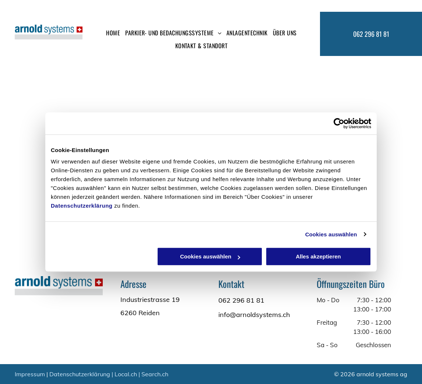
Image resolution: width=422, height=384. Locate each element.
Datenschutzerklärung (82, 205)
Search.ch (154, 374)
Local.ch (126, 374)
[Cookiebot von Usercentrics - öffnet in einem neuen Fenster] (339, 123)
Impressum (30, 374)
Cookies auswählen (331, 234)
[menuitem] (113, 33)
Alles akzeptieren (318, 256)
